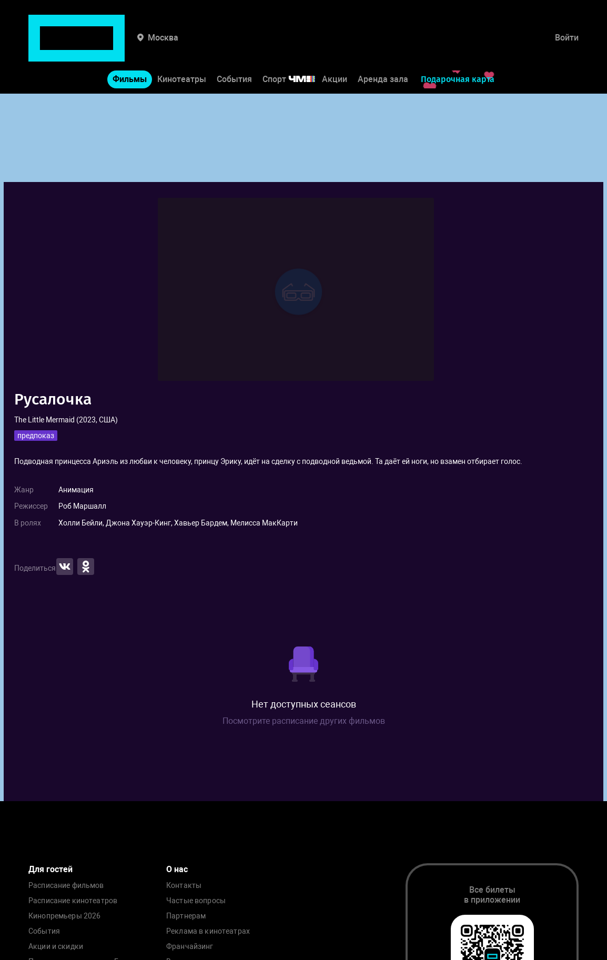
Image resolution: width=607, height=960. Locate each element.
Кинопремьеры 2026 (64, 916)
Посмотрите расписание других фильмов (303, 721)
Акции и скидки (55, 947)
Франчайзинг (190, 947)
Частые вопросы (196, 901)
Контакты (183, 886)
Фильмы (130, 47)
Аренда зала (383, 47)
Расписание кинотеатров (72, 901)
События (234, 47)
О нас (177, 869)
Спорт (295, 47)
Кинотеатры (181, 47)
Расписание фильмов (66, 886)
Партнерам (186, 916)
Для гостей (50, 869)
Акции (334, 47)
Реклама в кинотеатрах (208, 931)
